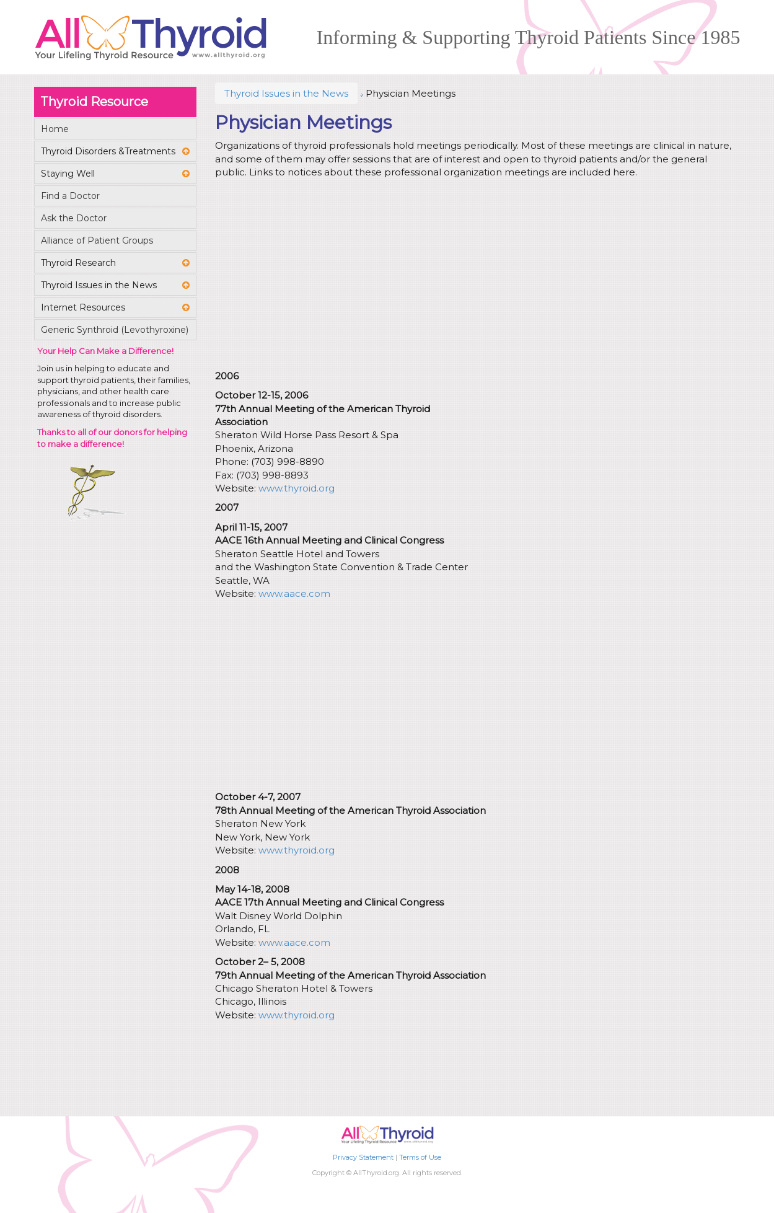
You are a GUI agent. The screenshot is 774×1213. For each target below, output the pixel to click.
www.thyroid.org (296, 488)
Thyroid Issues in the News (286, 93)
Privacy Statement (363, 1157)
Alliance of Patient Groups (97, 240)
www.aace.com (294, 593)
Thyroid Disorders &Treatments (108, 151)
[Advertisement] (475, 276)
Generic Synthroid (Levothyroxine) (114, 329)
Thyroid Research (78, 262)
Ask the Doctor (74, 218)
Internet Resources (83, 307)
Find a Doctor (70, 195)
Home (55, 129)
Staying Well (68, 173)
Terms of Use (420, 1157)
